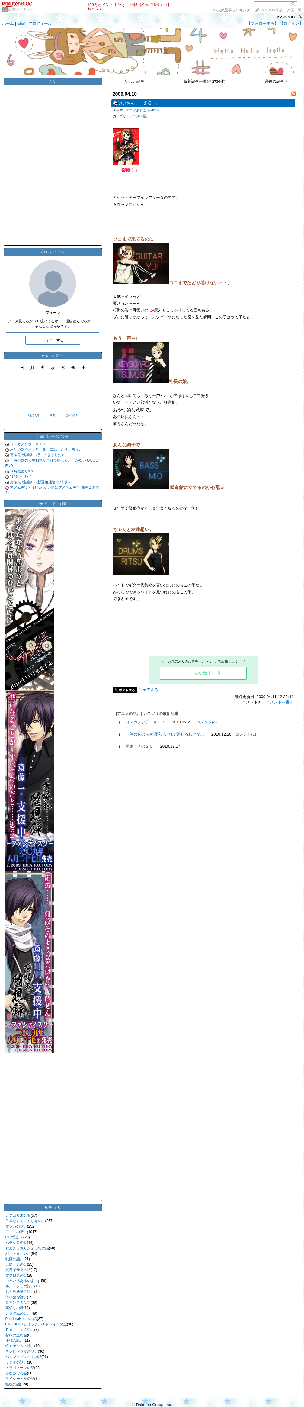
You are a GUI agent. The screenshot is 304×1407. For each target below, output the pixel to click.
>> (231, 10)
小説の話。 (14, 1340)
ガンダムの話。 (18, 1313)
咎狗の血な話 (16, 1335)
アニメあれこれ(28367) (143, 110)
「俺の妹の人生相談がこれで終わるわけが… (165, 734)
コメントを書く (279, 702)
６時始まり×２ (22, 471)
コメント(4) (206, 722)
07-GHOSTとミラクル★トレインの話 (36, 1324)
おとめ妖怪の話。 (19, 1291)
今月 (52, 415)
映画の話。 (14, 1259)
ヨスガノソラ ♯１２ (28, 444)
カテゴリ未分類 (18, 1215)
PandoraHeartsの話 (21, 1319)
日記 (21, 23)
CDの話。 (13, 1237)
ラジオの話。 (16, 1362)
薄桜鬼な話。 (16, 1297)
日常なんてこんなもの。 (25, 1221)
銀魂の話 (12, 1384)
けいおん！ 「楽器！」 (139, 103)
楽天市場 (294, 10)
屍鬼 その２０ (139, 746)
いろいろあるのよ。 (21, 1281)
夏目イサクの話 (18, 1270)
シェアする (148, 689)
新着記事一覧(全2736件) (204, 81)
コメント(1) (245, 734)
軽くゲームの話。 (19, 1346)
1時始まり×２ (21, 477)
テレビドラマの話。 (21, 1351)
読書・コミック (21, 10)
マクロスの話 (16, 1275)
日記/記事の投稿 (52, 436)
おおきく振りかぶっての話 (27, 1248)
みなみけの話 (16, 1373)
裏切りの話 (14, 1308)
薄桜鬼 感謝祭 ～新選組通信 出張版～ (40, 482)
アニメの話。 (16, 1232)
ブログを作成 (272, 10)
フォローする (53, 340)
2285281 (286, 17)
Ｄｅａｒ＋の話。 (19, 1330)
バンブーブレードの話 (23, 1357)
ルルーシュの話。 (19, 1286)
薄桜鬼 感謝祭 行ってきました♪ (36, 455)
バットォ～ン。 (18, 1253)
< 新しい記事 (132, 81)
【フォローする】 (262, 23)
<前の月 (33, 415)
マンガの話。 (16, 1226)
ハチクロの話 (16, 1243)
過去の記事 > (275, 81)
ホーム (8, 23)
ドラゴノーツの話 (19, 1368)
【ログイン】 (291, 23)
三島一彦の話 (16, 1264)
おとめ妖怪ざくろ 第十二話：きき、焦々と (46, 449)
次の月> (72, 415)
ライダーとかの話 (19, 1378)
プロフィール (40, 23)
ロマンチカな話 (18, 1302)
